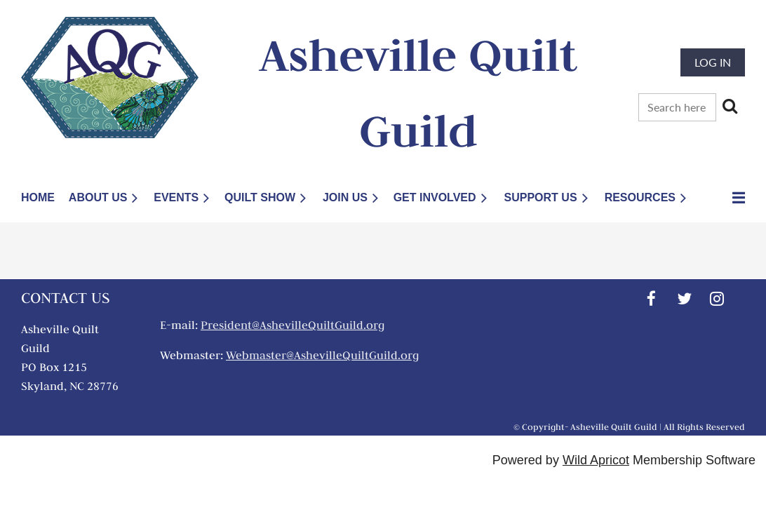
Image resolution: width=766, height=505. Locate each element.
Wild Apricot (596, 460)
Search (729, 106)
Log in (712, 62)
